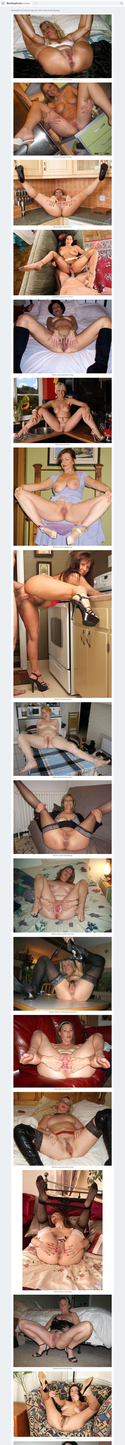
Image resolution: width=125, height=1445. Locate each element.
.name (18, 3)
